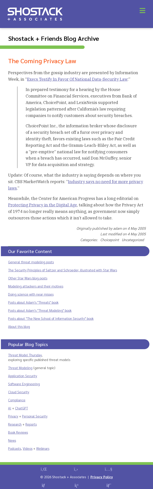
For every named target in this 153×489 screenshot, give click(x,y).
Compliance (16, 400)
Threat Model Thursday (25, 355)
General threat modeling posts (31, 262)
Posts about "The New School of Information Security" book (51, 318)
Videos (27, 448)
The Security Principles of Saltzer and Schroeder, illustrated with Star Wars (62, 270)
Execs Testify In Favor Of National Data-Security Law (77, 79)
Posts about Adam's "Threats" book (33, 302)
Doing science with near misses (31, 294)
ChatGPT (21, 408)
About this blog (19, 326)
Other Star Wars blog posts (27, 278)
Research (15, 424)
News (12, 440)
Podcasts (14, 448)
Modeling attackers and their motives (35, 286)
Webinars (42, 448)
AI (9, 408)
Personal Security (34, 416)
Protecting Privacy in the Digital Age (42, 205)
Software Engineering (24, 384)
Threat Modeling (20, 368)
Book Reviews (18, 432)
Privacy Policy (101, 477)
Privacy (13, 416)
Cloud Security (18, 392)
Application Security (22, 376)
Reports (31, 424)
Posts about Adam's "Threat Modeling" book (40, 310)
